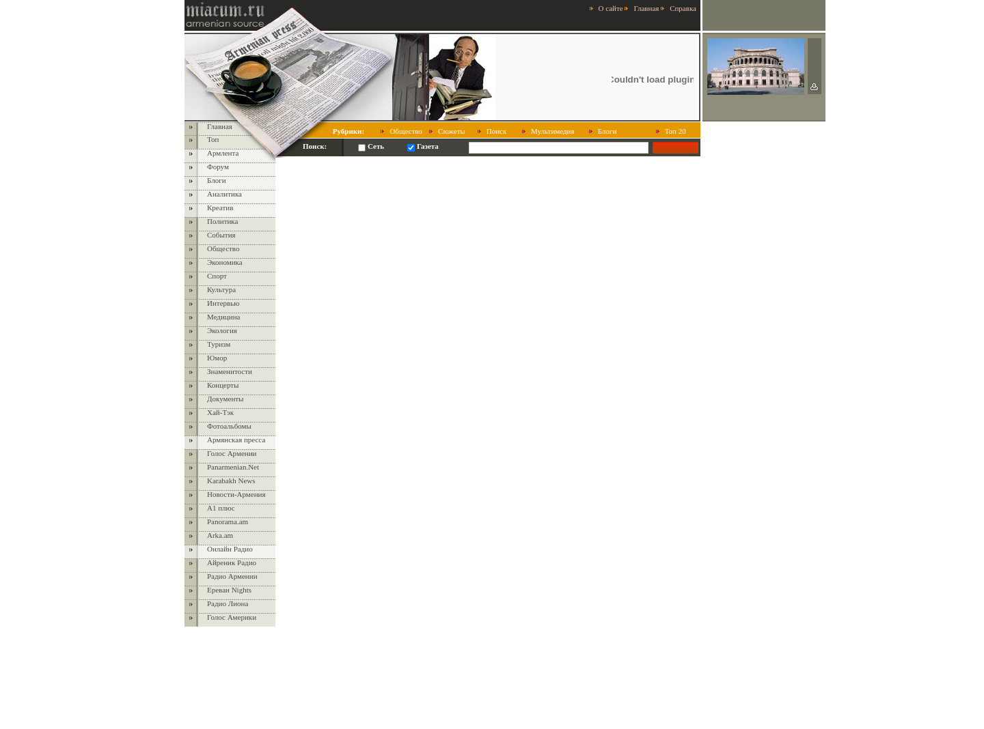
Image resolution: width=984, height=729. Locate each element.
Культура (221, 289)
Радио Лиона (227, 603)
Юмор (217, 358)
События (221, 235)
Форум (218, 166)
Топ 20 (675, 131)
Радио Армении (232, 576)
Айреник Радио (231, 562)
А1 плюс (221, 508)
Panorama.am (227, 521)
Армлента (222, 153)
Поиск (497, 131)
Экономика (225, 262)
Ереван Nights (229, 590)
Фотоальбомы (229, 426)
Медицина (223, 317)
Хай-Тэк (220, 412)
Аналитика (224, 194)
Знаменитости (229, 371)
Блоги (607, 131)
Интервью (223, 303)
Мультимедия (553, 131)
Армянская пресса (236, 439)
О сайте (611, 8)
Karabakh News (231, 480)
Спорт (217, 276)
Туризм (218, 344)
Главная (646, 8)
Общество (406, 131)
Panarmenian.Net (233, 467)
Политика (222, 221)
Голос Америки (231, 617)
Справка (683, 8)
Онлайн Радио (230, 549)
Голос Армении (231, 453)
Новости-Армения (236, 494)
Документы (225, 399)
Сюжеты (451, 131)
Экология (222, 330)
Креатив (220, 207)
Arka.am (220, 535)
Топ (213, 139)
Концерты (223, 385)
